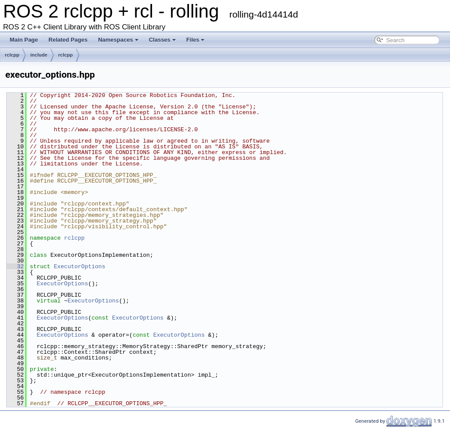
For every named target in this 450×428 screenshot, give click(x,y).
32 (15, 266)
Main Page (24, 39)
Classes (162, 39)
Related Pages (67, 39)
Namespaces (118, 39)
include (38, 55)
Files (195, 39)
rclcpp (12, 55)
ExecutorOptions (79, 266)
